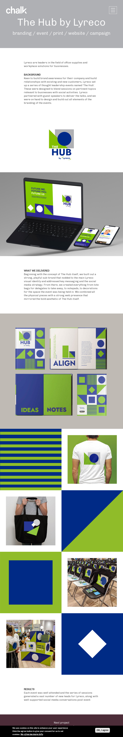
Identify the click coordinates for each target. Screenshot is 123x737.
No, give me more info (31, 734)
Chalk (16, 10)
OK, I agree (102, 730)
